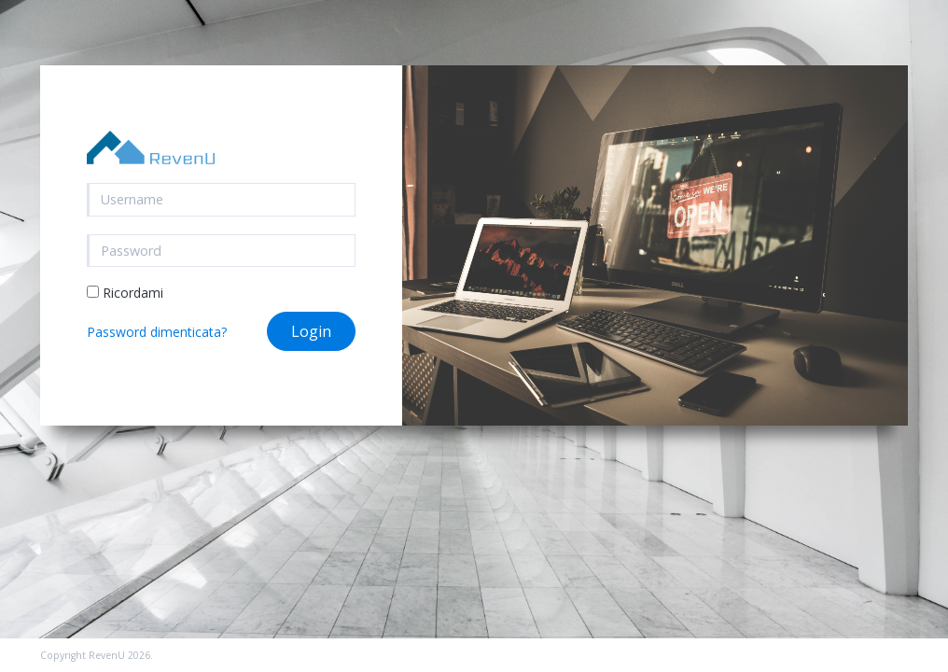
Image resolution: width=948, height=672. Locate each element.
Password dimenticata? (157, 332)
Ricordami (125, 292)
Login (311, 331)
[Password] (222, 251)
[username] (222, 200)
